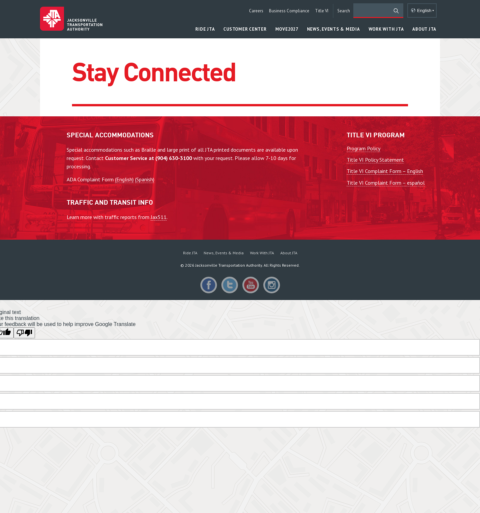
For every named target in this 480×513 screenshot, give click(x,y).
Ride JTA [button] (205, 29)
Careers (256, 11)
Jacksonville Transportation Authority (71, 19)
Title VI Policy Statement (375, 159)
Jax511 (159, 217)
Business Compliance (289, 11)
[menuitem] (190, 252)
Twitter (229, 285)
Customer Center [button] (244, 29)
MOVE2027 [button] (286, 29)
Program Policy (363, 148)
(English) (124, 179)
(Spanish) (144, 179)
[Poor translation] (24, 332)
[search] (378, 10)
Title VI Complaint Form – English (385, 171)
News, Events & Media (224, 252)
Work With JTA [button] (386, 29)
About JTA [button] (424, 29)
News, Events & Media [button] (333, 29)
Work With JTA (262, 252)
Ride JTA (190, 252)
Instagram (271, 285)
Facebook (208, 285)
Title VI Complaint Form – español (386, 182)
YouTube (250, 285)
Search (343, 11)
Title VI (321, 11)
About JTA (288, 252)
